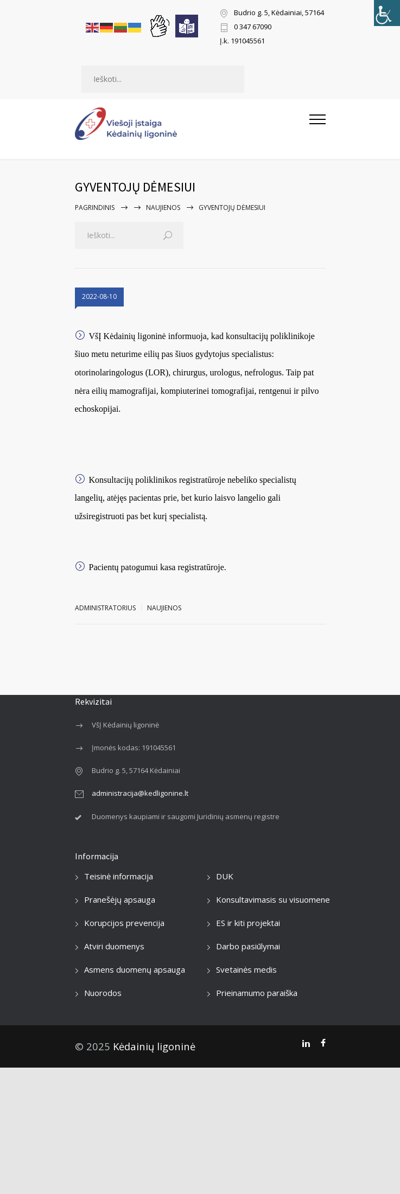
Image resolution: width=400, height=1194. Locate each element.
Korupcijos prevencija (124, 922)
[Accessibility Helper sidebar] (387, 13)
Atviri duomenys (114, 946)
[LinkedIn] (306, 1043)
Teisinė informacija (118, 876)
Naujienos (163, 207)
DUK (224, 876)
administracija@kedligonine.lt (140, 793)
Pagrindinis (95, 207)
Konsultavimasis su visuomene (273, 899)
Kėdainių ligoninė (154, 1046)
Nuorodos (103, 992)
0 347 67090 (252, 27)
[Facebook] (323, 1043)
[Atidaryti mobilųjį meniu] (317, 123)
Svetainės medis (246, 969)
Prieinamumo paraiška (256, 992)
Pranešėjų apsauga (119, 899)
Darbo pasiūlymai (248, 946)
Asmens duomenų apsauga (134, 969)
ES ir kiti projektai (248, 922)
